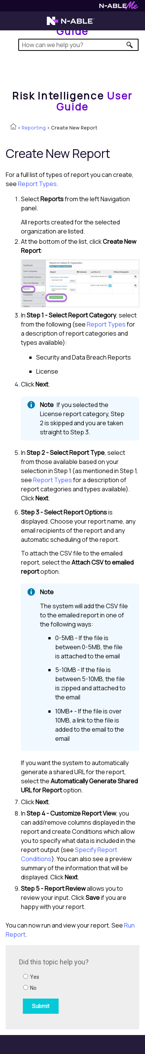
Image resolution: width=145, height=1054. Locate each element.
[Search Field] (78, 45)
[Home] (72, 101)
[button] (130, 45)
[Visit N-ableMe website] (118, 7)
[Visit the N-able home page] (70, 24)
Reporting (34, 127)
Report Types (37, 184)
